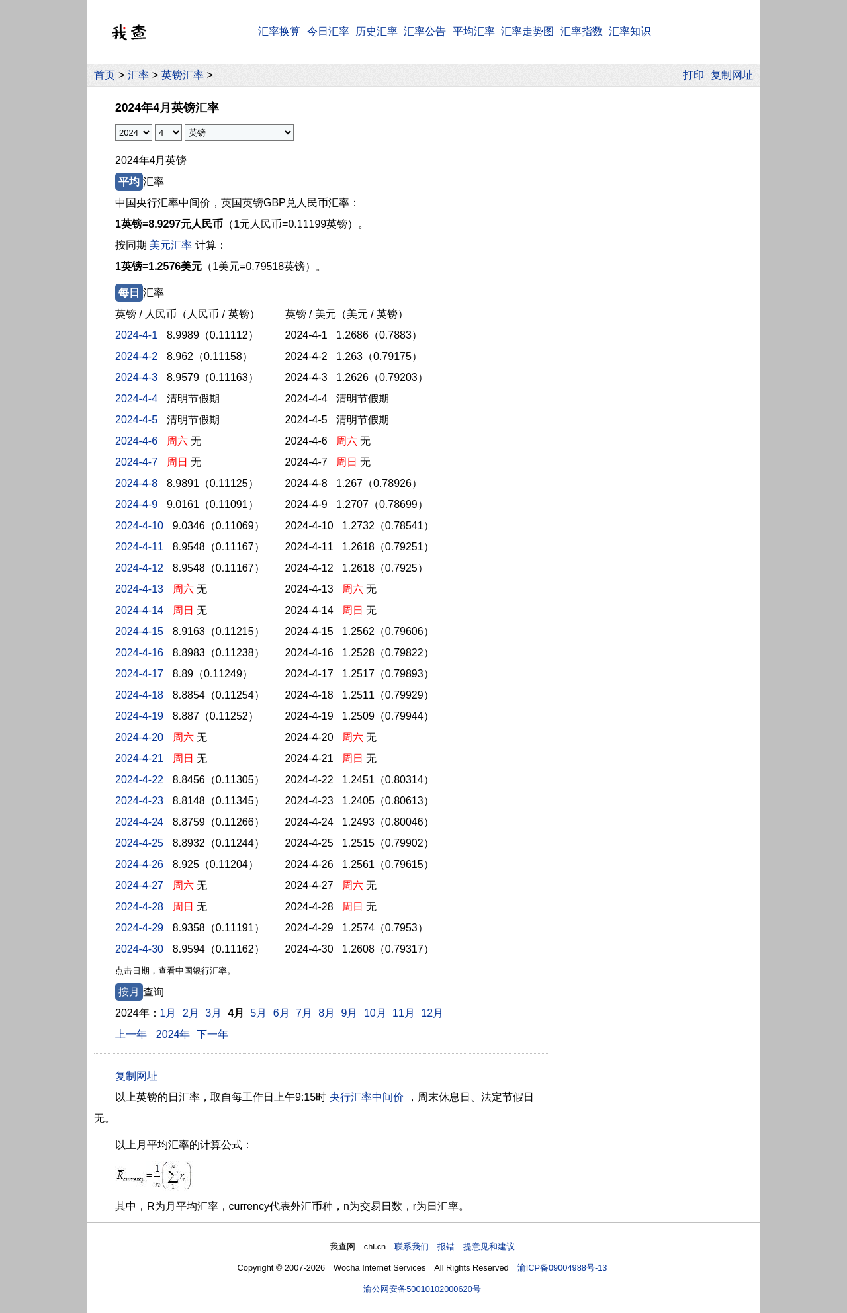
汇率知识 (630, 31)
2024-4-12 (139, 567)
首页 (104, 75)
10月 (375, 1013)
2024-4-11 (139, 546)
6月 (281, 1013)
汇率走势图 (527, 31)
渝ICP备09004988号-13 (562, 1268)
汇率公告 (425, 31)
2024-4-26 (139, 864)
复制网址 (735, 75)
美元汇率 (171, 245)
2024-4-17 (139, 673)
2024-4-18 (139, 694)
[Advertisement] (654, 290)
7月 (304, 1013)
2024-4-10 (139, 525)
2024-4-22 (139, 779)
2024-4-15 (139, 631)
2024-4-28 (139, 906)
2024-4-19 (139, 716)
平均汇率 (474, 31)
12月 (432, 1013)
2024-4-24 (139, 821)
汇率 (138, 75)
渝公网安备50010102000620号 (422, 1289)
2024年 (173, 1034)
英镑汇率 (182, 75)
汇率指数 (581, 31)
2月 (191, 1013)
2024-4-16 (139, 652)
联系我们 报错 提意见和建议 (454, 1246)
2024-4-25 (139, 843)
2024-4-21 (139, 758)
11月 (403, 1013)
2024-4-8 (136, 483)
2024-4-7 (136, 462)
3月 (213, 1013)
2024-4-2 (136, 356)
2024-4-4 (136, 398)
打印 (693, 75)
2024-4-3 (136, 377)
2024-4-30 (139, 948)
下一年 (212, 1034)
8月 (326, 1013)
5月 (258, 1013)
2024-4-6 (136, 440)
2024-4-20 (139, 737)
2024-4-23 (139, 800)
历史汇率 (376, 31)
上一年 (131, 1034)
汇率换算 (279, 31)
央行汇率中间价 (367, 1097)
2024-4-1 (136, 335)
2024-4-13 (139, 589)
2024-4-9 (136, 504)
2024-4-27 (139, 885)
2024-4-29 (139, 927)
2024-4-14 (139, 610)
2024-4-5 (136, 419)
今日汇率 (328, 31)
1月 (168, 1013)
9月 (349, 1013)
